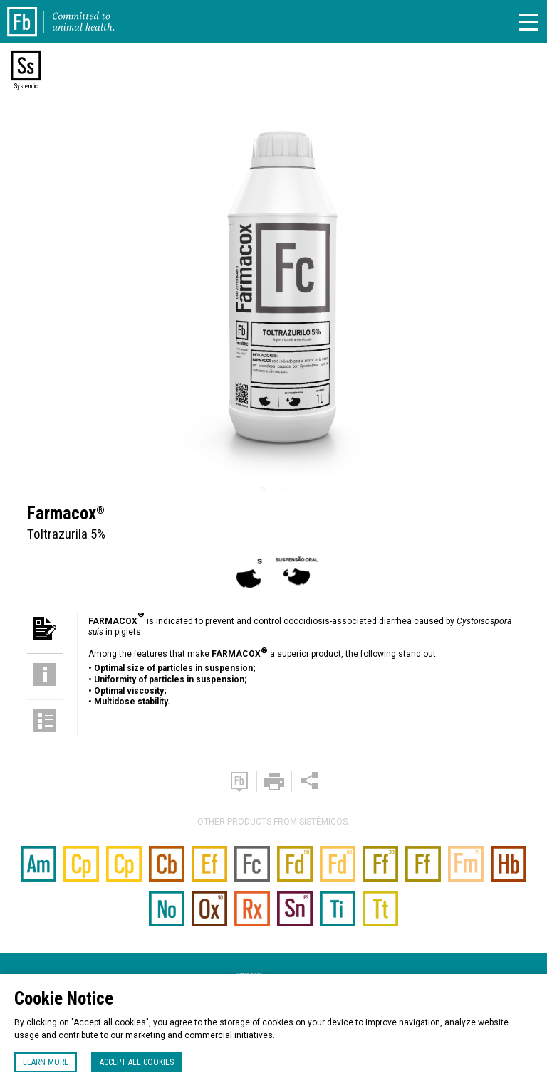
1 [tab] (263, 489)
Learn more (45, 1062)
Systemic (26, 86)
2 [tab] (284, 489)
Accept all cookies (137, 1062)
